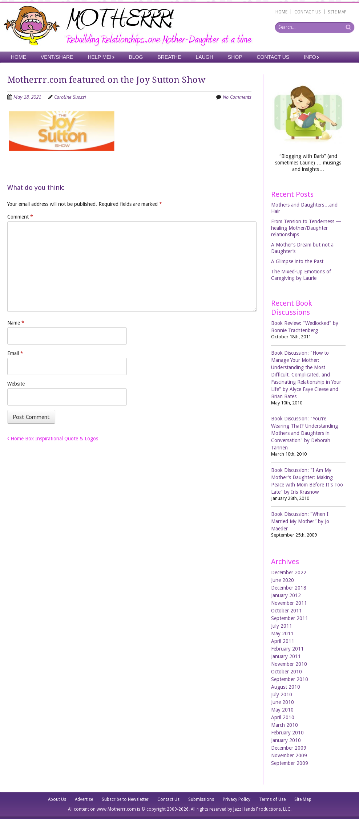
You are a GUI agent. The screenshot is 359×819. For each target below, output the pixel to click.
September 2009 (289, 763)
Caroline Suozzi (70, 97)
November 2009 (289, 755)
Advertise (84, 799)
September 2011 (289, 618)
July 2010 (281, 694)
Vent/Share (57, 57)
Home (18, 57)
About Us (57, 799)
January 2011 (286, 656)
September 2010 (289, 679)
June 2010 (282, 702)
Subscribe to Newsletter (125, 799)
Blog (136, 57)
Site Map (302, 799)
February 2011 (287, 649)
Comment (20, 217)
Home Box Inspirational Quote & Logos (52, 438)
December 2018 (288, 588)
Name (15, 323)
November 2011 (289, 603)
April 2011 (282, 641)
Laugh (204, 57)
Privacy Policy (236, 799)
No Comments (237, 97)
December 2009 (288, 748)
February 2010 (287, 733)
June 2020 (282, 580)
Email (15, 353)
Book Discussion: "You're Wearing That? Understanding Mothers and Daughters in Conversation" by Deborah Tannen (304, 433)
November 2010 (289, 664)
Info (310, 57)
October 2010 (286, 672)
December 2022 (288, 572)
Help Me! (99, 57)
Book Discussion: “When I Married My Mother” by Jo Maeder (300, 521)
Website (16, 384)
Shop (235, 57)
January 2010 (286, 740)
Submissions (201, 799)
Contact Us (273, 57)
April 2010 (282, 717)
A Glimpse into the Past (297, 261)
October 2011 (286, 611)
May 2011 (282, 633)
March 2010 (284, 725)
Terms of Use (272, 799)
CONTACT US (307, 12)
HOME (281, 12)
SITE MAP (337, 12)
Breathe (169, 57)
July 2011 (281, 626)
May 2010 (282, 710)
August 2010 (285, 687)
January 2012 (286, 595)
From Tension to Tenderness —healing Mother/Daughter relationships (306, 228)
